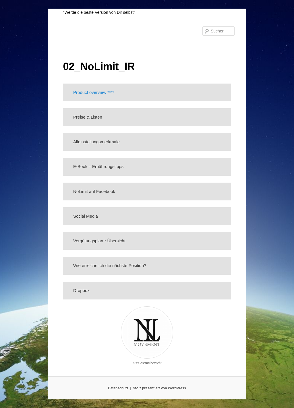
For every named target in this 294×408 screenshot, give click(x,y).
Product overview (89, 92)
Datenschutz (118, 388)
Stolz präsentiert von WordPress (159, 388)
